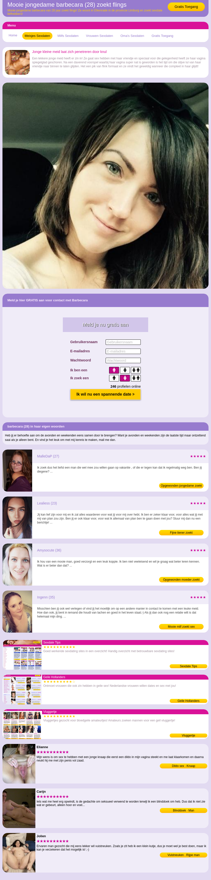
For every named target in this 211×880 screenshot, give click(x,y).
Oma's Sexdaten (132, 36)
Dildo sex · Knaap (183, 766)
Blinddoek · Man (183, 810)
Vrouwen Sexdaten (99, 36)
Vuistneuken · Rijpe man (183, 855)
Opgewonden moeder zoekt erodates (181, 580)
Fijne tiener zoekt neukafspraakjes (181, 533)
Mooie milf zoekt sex (181, 626)
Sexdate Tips (188, 666)
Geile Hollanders (189, 701)
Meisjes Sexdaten (37, 36)
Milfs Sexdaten (67, 36)
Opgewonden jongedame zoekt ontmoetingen (181, 486)
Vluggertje (188, 735)
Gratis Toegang (186, 7)
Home (13, 35)
